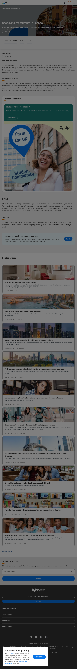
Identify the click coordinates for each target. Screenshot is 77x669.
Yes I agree (39, 657)
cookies (12, 654)
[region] (25, 656)
